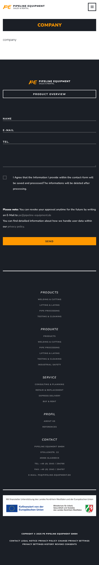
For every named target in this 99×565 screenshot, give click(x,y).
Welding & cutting (49, 299)
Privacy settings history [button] (38, 544)
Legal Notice (29, 541)
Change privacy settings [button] (73, 541)
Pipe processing (49, 311)
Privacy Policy (47, 541)
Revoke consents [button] (66, 544)
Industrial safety (49, 364)
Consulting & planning (49, 384)
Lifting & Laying (50, 305)
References (49, 427)
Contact (15, 541)
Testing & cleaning (49, 316)
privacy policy (16, 226)
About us (49, 421)
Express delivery (49, 395)
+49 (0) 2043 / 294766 (52, 463)
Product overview (49, 94)
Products (49, 336)
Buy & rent (49, 401)
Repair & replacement (49, 390)
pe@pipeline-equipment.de (34, 215)
